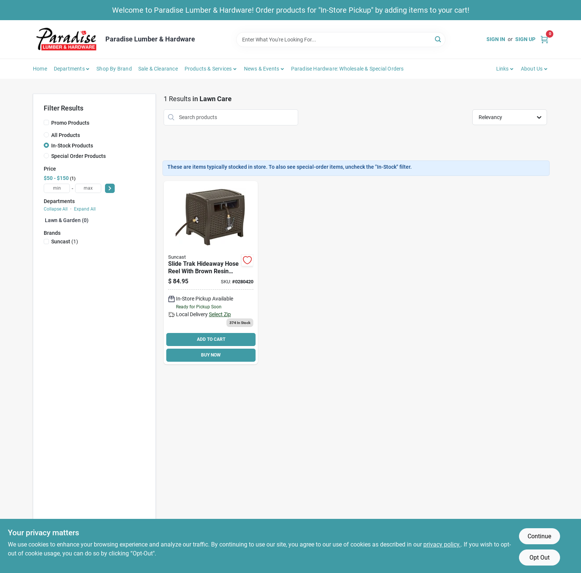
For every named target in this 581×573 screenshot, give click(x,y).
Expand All (85, 209)
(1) (64, 242)
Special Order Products (78, 156)
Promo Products (70, 123)
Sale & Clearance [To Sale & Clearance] (158, 69)
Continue (539, 536)
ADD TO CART (211, 339)
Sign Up (525, 39)
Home (40, 69)
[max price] (88, 188)
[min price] (57, 188)
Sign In (495, 39)
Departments (69, 69)
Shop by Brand (114, 69)
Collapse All (56, 209)
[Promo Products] (46, 122)
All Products (65, 135)
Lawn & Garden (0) (67, 220)
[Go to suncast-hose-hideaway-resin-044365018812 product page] (211, 272)
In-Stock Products (72, 145)
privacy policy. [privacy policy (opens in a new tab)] (442, 544)
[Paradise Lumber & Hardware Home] (66, 39)
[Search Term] (340, 39)
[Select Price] (110, 188)
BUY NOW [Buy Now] (211, 355)
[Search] (438, 39)
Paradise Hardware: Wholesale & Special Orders (347, 69)
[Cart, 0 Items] (544, 39)
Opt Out (539, 557)
